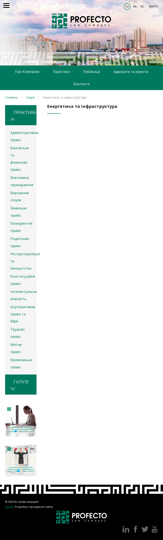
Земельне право (18, 212)
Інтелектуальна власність (23, 295)
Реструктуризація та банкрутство (23, 261)
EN (134, 6)
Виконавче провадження (21, 181)
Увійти (153, 6)
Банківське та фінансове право (19, 159)
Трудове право (17, 333)
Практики (61, 71)
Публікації (91, 71)
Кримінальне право (21, 363)
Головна (11, 97)
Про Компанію (27, 71)
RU (142, 6)
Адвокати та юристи (131, 71)
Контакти (81, 84)
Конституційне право (22, 280)
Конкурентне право (21, 227)
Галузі (30, 97)
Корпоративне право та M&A (22, 314)
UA (127, 6)
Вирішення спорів (19, 196)
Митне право (16, 348)
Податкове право (19, 242)
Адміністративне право (23, 136)
